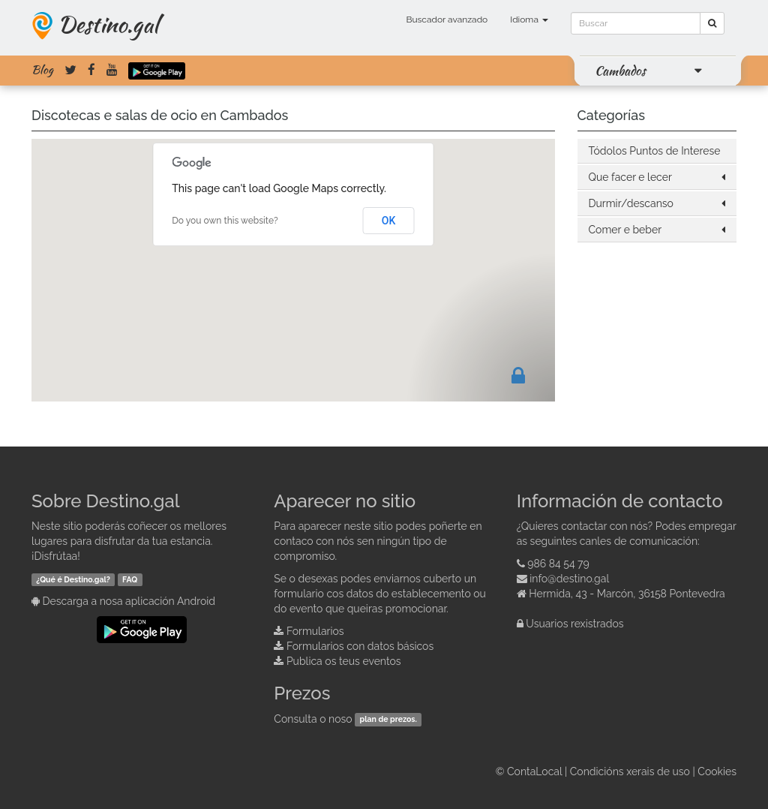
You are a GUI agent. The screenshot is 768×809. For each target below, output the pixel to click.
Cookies (717, 771)
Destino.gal (108, 24)
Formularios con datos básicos (360, 646)
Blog (42, 70)
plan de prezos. (388, 719)
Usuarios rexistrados (574, 624)
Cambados (620, 71)
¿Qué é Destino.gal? (73, 579)
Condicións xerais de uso (630, 771)
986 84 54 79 (558, 564)
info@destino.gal (569, 579)
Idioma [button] (529, 19)
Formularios (315, 631)
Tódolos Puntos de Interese (655, 151)
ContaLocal (534, 771)
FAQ (129, 579)
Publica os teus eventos (343, 661)
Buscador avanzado (447, 19)
